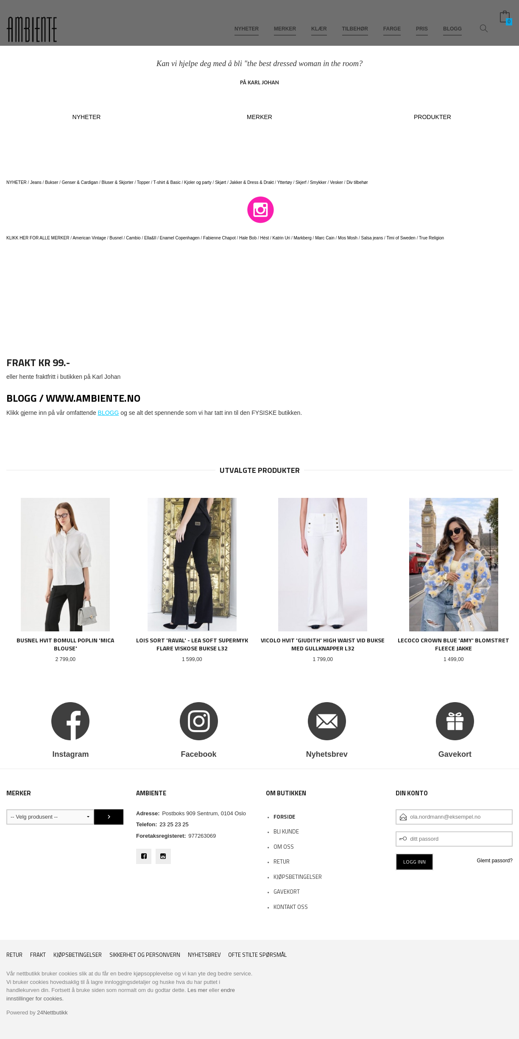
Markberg (303, 238)
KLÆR (319, 20)
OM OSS (283, 846)
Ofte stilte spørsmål (257, 955)
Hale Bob (248, 238)
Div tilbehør (357, 182)
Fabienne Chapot (219, 238)
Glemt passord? (495, 861)
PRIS (422, 20)
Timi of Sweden (401, 238)
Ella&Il (150, 238)
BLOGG (452, 20)
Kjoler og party (197, 182)
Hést (264, 238)
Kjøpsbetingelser (77, 955)
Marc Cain (325, 238)
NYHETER (246, 20)
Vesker (336, 182)
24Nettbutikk (52, 1012)
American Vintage (89, 238)
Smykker (318, 182)
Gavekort (286, 891)
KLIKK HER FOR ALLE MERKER (37, 238)
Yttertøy (284, 182)
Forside (284, 816)
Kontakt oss (290, 907)
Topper (143, 182)
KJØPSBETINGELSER (297, 876)
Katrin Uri (281, 238)
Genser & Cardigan (80, 182)
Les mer (197, 990)
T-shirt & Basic (167, 182)
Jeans (36, 182)
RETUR (281, 861)
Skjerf (301, 182)
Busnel (116, 238)
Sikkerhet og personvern (144, 955)
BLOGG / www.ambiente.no (73, 398)
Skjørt (220, 182)
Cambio (133, 238)
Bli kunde (286, 831)
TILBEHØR (355, 20)
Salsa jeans (372, 238)
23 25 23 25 (174, 824)
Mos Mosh (347, 238)
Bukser (51, 182)
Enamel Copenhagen (180, 238)
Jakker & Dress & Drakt (252, 182)
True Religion (431, 238)
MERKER (285, 20)
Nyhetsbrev (204, 955)
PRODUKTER (432, 117)
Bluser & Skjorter (118, 182)
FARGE (392, 20)
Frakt (38, 955)
